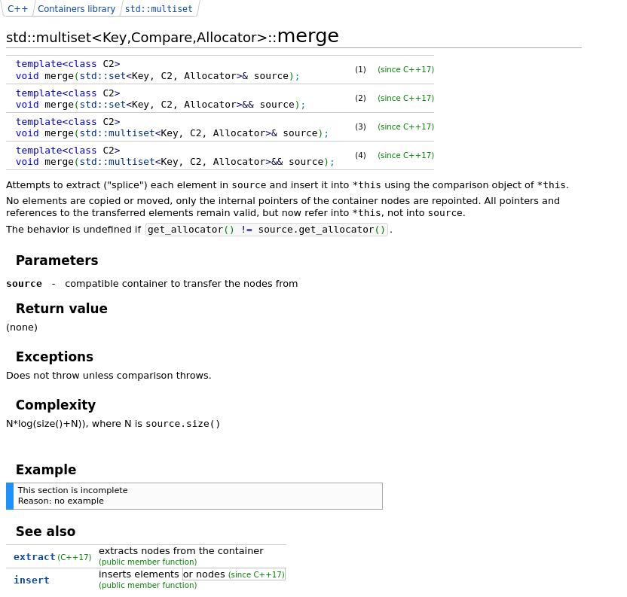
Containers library (76, 9)
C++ (18, 9)
